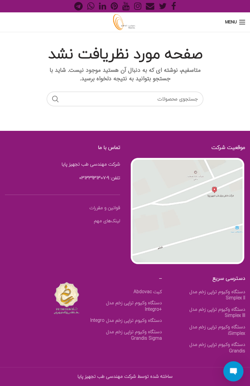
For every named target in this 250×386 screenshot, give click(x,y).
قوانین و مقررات (104, 208)
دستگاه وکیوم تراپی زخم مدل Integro (126, 320)
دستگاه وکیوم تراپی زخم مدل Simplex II (217, 295)
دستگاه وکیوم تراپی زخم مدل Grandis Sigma (134, 335)
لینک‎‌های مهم (107, 221)
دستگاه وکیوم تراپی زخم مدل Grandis (217, 347)
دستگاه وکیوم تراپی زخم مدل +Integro (134, 306)
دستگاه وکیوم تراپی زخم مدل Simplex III (217, 312)
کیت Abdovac (147, 292)
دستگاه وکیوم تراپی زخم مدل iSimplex (217, 330)
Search (55, 98)
